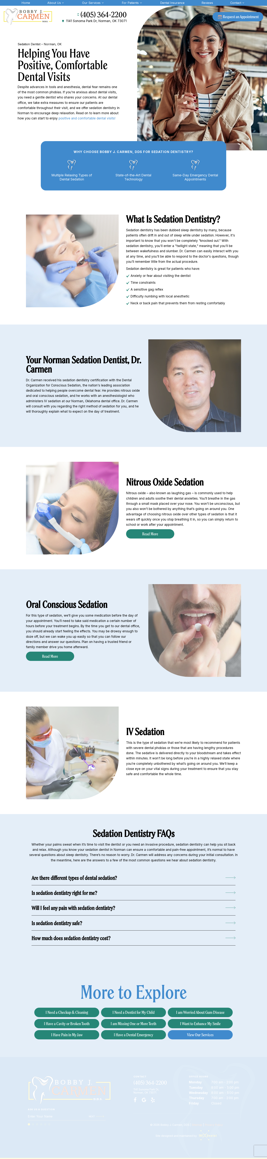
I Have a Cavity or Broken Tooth (67, 1023)
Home (26, 3)
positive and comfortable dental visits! (87, 118)
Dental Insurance (172, 3)
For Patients (132, 3)
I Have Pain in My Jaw (67, 1034)
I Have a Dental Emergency (133, 1034)
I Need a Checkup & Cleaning (67, 1012)
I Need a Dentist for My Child (134, 1012)
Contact (237, 3)
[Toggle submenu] (63, 2)
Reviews (207, 3)
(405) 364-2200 (101, 14)
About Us (56, 3)
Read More (150, 533)
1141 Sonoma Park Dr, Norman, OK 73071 (94, 21)
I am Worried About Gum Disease (200, 1012)
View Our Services (200, 1034)
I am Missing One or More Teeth (133, 1023)
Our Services (93, 3)
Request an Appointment (238, 16)
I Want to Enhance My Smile (200, 1023)
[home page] (28, 17)
